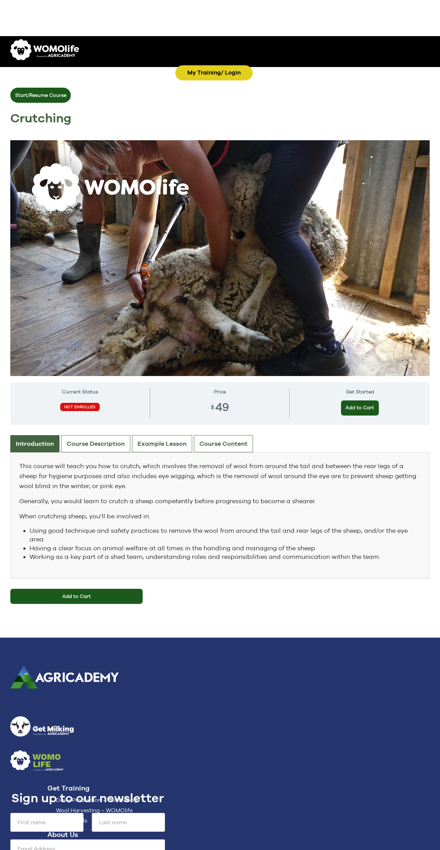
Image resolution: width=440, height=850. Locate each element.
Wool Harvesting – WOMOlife (94, 810)
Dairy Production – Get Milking (97, 800)
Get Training (68, 788)
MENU (247, 63)
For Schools (71, 820)
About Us (62, 834)
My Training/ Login (214, 72)
